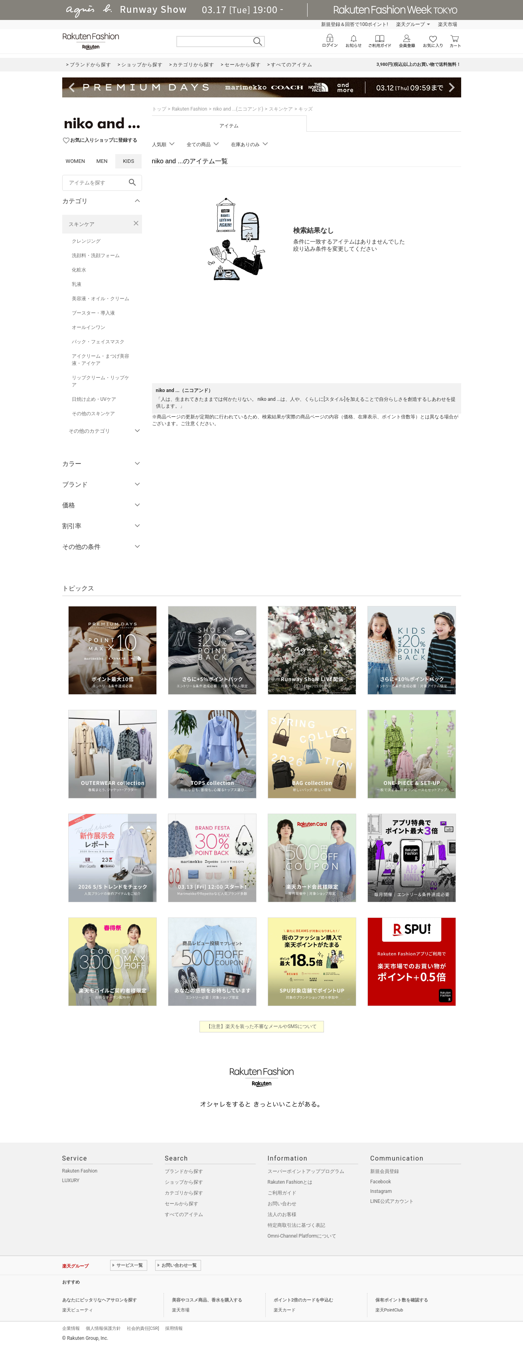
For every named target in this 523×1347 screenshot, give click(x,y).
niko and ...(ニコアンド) (238, 109)
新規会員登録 (384, 1171)
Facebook (380, 1182)
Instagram (381, 1191)
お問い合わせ (282, 1203)
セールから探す (181, 1203)
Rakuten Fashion (189, 109)
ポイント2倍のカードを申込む (303, 1300)
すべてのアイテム (184, 1214)
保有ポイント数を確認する (401, 1300)
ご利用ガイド (282, 1193)
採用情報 (174, 1328)
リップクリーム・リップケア (100, 381)
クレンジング (86, 241)
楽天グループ (410, 24)
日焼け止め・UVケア (94, 399)
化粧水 (79, 270)
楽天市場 (447, 24)
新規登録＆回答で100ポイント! (354, 24)
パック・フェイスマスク (98, 342)
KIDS (128, 161)
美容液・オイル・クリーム (100, 298)
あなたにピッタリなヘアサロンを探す (99, 1300)
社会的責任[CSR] (143, 1328)
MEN (101, 161)
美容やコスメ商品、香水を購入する (207, 1300)
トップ (159, 109)
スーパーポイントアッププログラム (306, 1171)
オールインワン (88, 327)
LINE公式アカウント (392, 1201)
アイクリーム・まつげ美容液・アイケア (100, 359)
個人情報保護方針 (103, 1328)
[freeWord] (102, 183)
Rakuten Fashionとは (290, 1182)
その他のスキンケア (93, 413)
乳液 (76, 284)
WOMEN (75, 161)
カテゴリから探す (184, 1193)
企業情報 (71, 1328)
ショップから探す (184, 1182)
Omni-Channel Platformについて (302, 1236)
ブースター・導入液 (93, 313)
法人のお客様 (282, 1214)
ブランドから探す (184, 1171)
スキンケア (82, 224)
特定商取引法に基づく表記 (296, 1225)
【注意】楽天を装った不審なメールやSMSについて (261, 1026)
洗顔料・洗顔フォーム (96, 255)
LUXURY (71, 1180)
